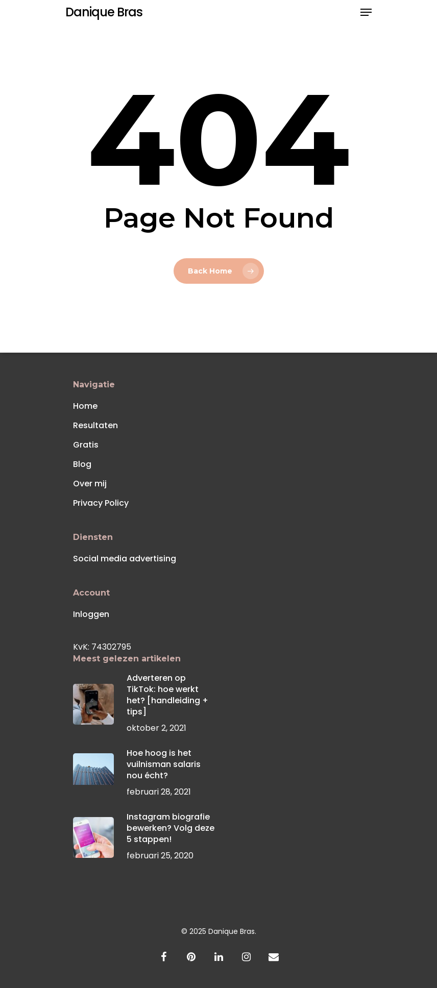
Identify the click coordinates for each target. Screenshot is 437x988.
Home (85, 406)
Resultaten (95, 425)
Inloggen (91, 614)
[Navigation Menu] (366, 12)
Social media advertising (124, 558)
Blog (82, 464)
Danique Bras (103, 12)
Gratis (86, 445)
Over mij (90, 483)
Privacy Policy (101, 503)
